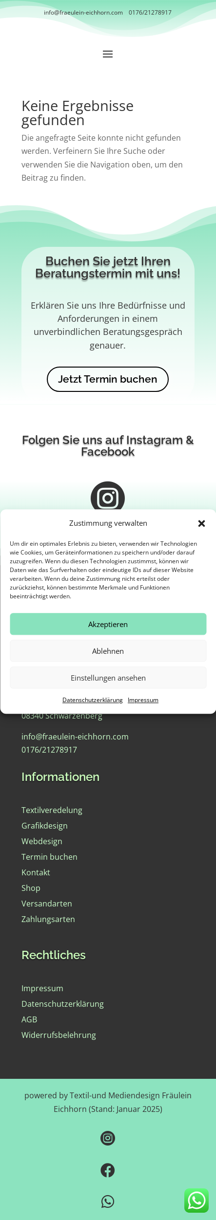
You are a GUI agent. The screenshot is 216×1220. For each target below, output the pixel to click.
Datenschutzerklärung (92, 713)
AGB (29, 1019)
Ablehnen (108, 663)
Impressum (143, 713)
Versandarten (46, 903)
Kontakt (35, 872)
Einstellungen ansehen (108, 690)
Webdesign (41, 841)
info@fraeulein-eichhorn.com (83, 12)
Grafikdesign (44, 825)
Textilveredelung (51, 810)
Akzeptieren (108, 637)
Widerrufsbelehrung (58, 1035)
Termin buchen (49, 856)
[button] (201, 536)
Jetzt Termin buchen (107, 379)
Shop (30, 888)
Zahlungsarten (48, 919)
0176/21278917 (150, 12)
